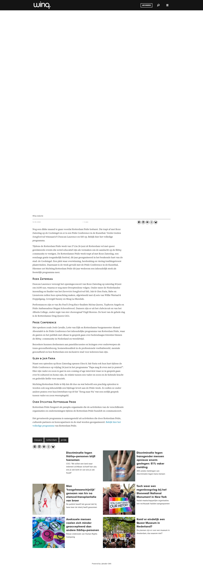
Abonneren (146, 5)
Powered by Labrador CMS (101, 564)
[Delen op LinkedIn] (143, 222)
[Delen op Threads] (151, 222)
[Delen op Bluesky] (156, 222)
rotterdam (51, 440)
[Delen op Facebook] (139, 222)
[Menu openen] (167, 5)
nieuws (38, 440)
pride (64, 440)
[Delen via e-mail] (147, 222)
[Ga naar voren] (41, 5)
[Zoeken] (158, 5)
